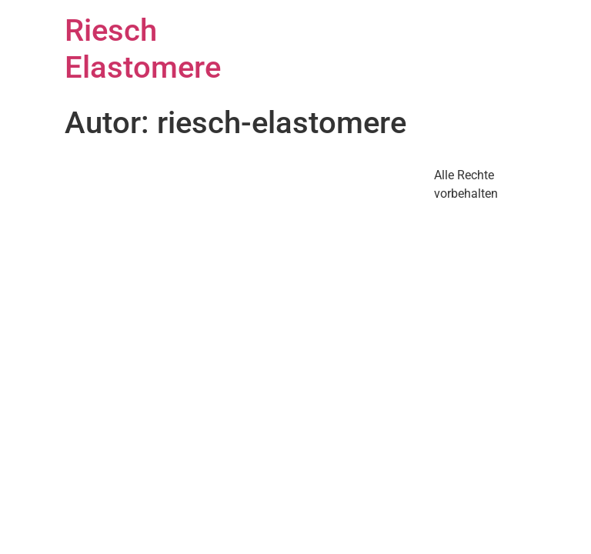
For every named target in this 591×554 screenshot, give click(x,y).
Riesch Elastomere (143, 48)
